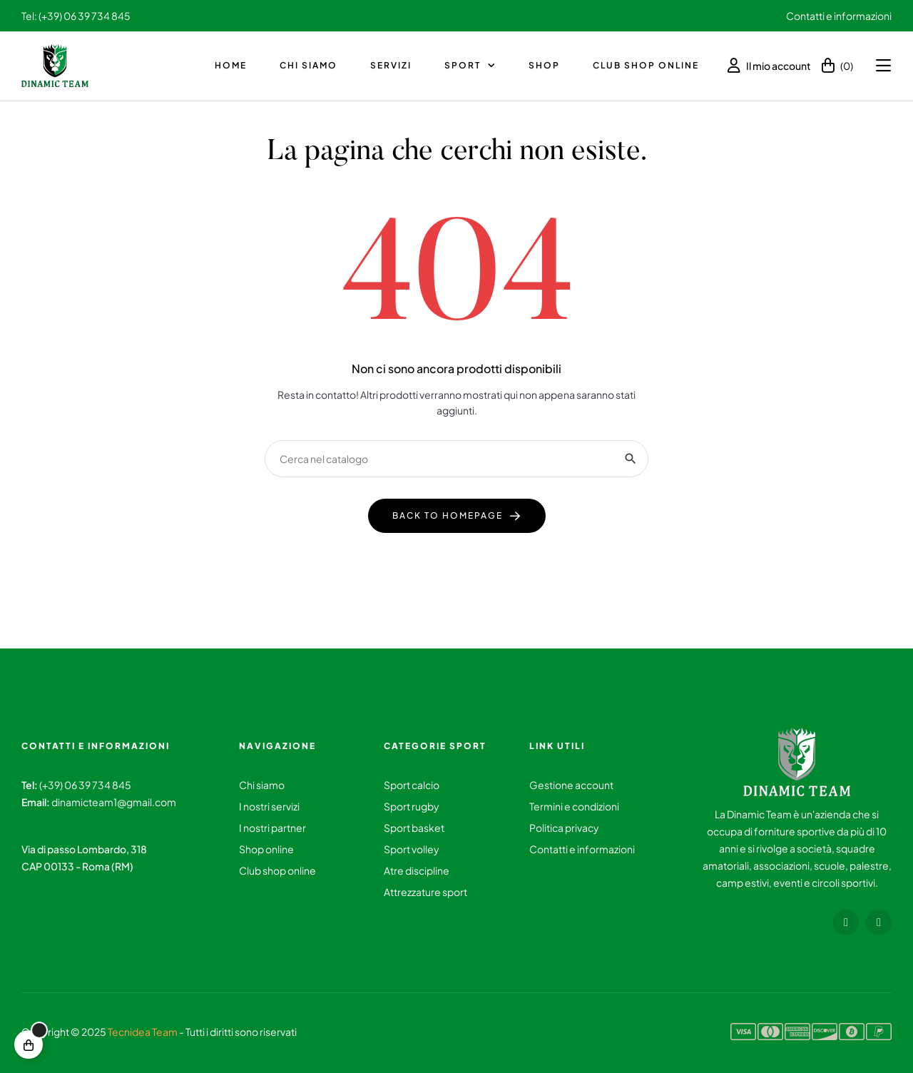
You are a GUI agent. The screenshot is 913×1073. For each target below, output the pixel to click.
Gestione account (571, 784)
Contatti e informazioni (839, 15)
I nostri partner (272, 827)
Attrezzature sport (425, 891)
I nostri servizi (269, 806)
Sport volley (411, 849)
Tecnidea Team (143, 1031)
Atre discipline (416, 870)
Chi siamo (262, 784)
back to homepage (447, 515)
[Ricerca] (456, 458)
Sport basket (414, 827)
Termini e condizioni (574, 806)
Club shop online (277, 870)
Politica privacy (564, 827)
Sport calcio (411, 784)
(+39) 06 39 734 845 (85, 784)
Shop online (266, 849)
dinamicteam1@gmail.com (113, 801)
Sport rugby (411, 806)
